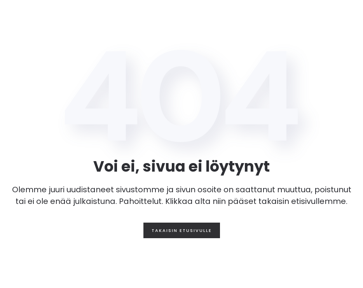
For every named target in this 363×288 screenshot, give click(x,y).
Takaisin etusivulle (182, 230)
